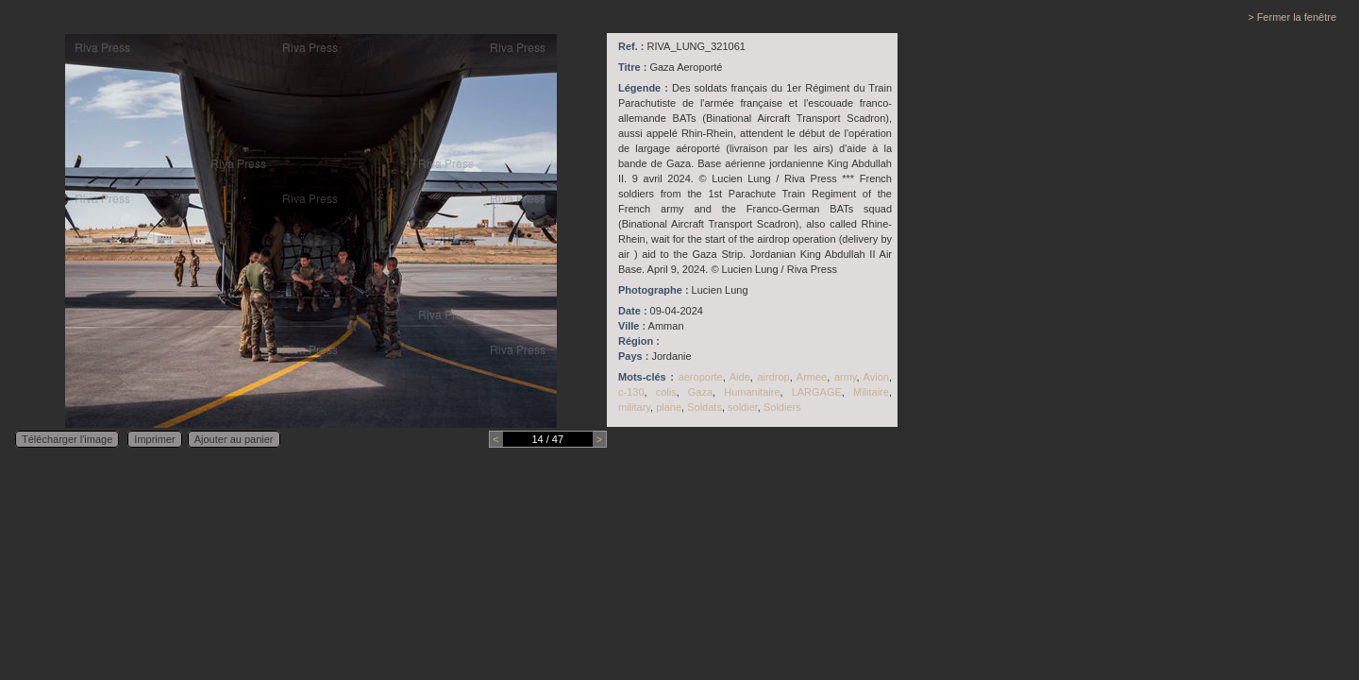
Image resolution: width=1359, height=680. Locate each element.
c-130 (631, 392)
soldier (743, 407)
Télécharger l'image (67, 439)
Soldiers (782, 407)
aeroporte (701, 376)
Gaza (700, 392)
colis (666, 392)
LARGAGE (817, 392)
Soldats (704, 407)
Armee (812, 376)
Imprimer (154, 439)
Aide (740, 376)
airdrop (773, 376)
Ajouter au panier (234, 439)
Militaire (871, 392)
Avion (876, 376)
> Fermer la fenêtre (1292, 17)
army (845, 376)
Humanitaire (752, 392)
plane (668, 407)
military (634, 407)
